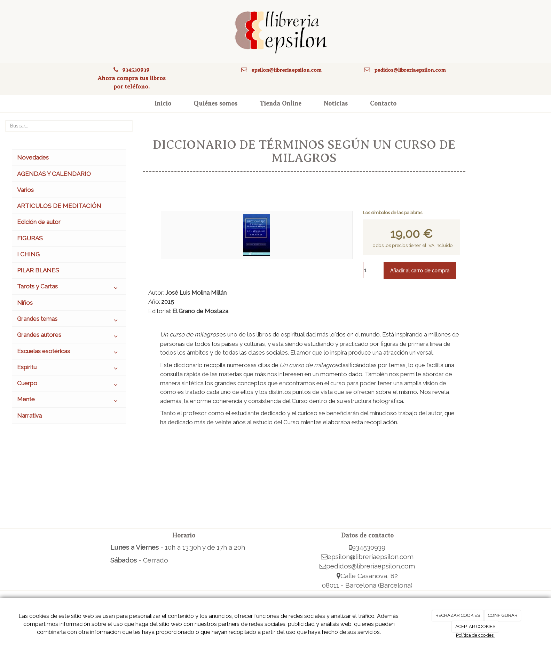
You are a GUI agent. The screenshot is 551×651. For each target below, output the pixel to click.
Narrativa (29, 415)
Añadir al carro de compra (419, 270)
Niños (25, 302)
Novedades (33, 157)
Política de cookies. (475, 635)
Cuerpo (69, 385)
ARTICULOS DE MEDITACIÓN (59, 205)
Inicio (163, 103)
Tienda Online (280, 103)
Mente (69, 401)
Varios (25, 189)
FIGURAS (30, 238)
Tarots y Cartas (69, 288)
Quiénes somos (215, 103)
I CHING (28, 254)
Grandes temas (69, 320)
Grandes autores (69, 336)
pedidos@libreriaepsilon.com (410, 70)
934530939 (135, 70)
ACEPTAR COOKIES (475, 626)
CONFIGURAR (503, 615)
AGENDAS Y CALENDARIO (54, 173)
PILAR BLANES (38, 270)
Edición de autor (39, 221)
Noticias (336, 103)
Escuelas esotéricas (69, 353)
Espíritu (69, 369)
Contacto (383, 103)
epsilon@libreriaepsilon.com (286, 70)
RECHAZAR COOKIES (457, 615)
